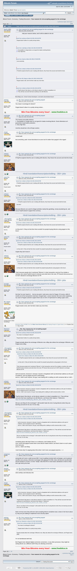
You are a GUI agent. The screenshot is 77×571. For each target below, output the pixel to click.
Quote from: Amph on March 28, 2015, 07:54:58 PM (28, 59)
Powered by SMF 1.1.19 (29, 568)
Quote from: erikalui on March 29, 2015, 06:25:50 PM (28, 352)
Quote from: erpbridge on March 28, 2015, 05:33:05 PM (29, 48)
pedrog (6, 100)
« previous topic (61, 21)
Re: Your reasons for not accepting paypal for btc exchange (37, 132)
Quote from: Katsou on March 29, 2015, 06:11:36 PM (28, 240)
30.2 (23, 13)
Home (7, 15)
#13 (72, 329)
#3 (72, 116)
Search (16, 15)
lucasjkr (6, 284)
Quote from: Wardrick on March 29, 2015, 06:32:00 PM (29, 521)
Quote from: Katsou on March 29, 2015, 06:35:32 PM (28, 385)
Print (71, 23)
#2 (72, 100)
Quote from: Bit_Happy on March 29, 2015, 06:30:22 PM (29, 78)
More (30, 15)
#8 (72, 219)
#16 (72, 413)
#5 (72, 154)
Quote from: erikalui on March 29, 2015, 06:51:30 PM (28, 88)
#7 (72, 194)
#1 (72, 30)
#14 (72, 349)
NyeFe (6, 29)
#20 (72, 518)
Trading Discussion (24, 19)
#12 (72, 302)
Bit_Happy (7, 301)
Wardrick (6, 329)
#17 (72, 455)
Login (20, 15)
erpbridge (7, 115)
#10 (72, 256)
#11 (72, 284)
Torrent (26, 13)
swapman (7, 454)
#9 (72, 237)
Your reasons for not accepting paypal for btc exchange (48, 19)
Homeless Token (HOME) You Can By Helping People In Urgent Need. (39, 324)
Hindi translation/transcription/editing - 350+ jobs (44, 174)
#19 (72, 483)
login (19, 10)
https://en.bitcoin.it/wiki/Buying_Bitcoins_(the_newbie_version (33, 399)
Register (25, 15)
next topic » (70, 21)
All (11, 23)
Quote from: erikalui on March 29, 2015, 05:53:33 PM (28, 68)
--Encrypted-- (8, 219)
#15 (72, 382)
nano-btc (6, 177)
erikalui (6, 153)
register (23, 10)
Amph (6, 132)
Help (12, 15)
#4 (72, 132)
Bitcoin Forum (7, 19)
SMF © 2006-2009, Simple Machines (45, 568)
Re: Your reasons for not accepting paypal (32, 100)
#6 (72, 178)
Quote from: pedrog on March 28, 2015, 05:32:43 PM (28, 38)
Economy (15, 19)
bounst (6, 468)
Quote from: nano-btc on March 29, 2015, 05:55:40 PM (29, 197)
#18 (72, 469)
